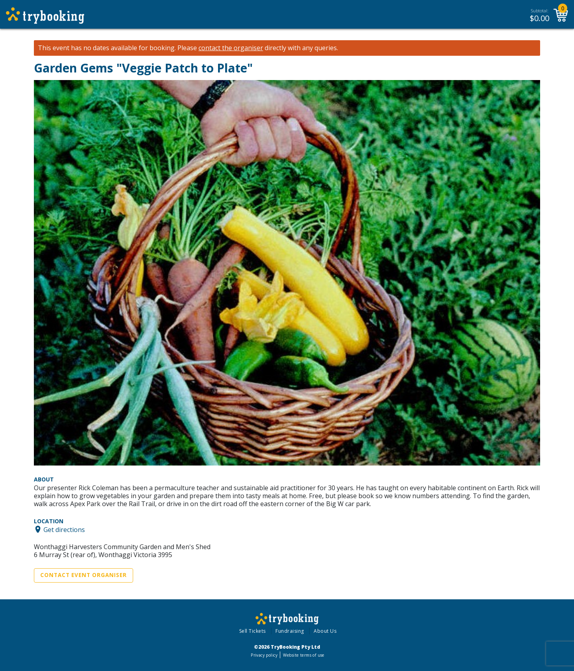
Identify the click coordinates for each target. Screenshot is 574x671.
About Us (325, 631)
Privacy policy (264, 655)
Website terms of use (303, 655)
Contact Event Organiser (83, 575)
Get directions (64, 529)
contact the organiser (231, 48)
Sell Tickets (252, 631)
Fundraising (289, 631)
